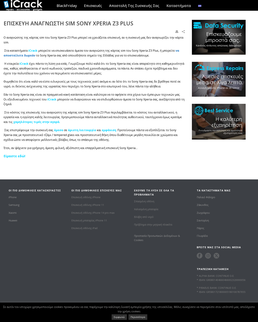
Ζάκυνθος (202, 205)
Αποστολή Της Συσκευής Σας (134, 5)
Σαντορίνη (203, 220)
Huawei (13, 220)
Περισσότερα (138, 317)
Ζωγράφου (203, 212)
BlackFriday (67, 5)
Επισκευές (93, 5)
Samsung (14, 205)
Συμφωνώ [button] (119, 317)
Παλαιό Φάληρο (206, 197)
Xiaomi (12, 212)
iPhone (13, 197)
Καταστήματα (178, 5)
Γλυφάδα (202, 235)
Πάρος (200, 228)
